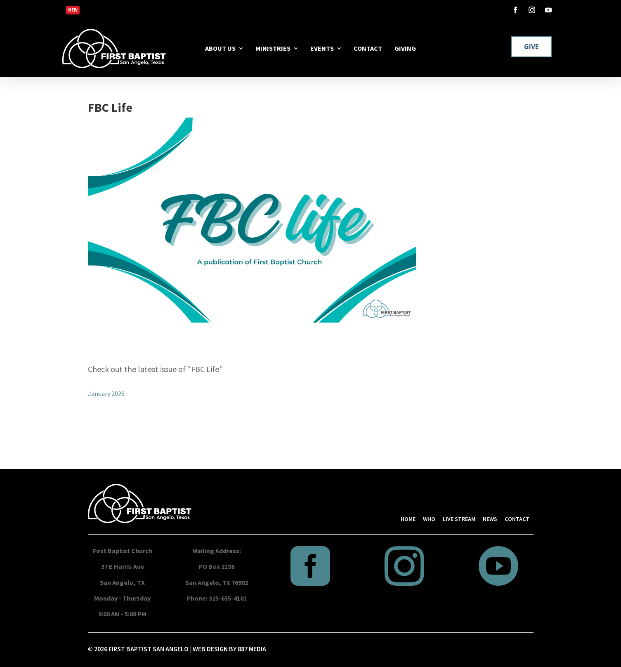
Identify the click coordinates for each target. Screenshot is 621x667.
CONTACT (368, 48)
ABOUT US (220, 48)
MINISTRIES (272, 48)
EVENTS (322, 48)
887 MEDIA (252, 649)
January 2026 (106, 393)
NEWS (490, 519)
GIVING (405, 48)
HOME (408, 519)
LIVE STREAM (459, 519)
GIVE (531, 46)
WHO (429, 519)
